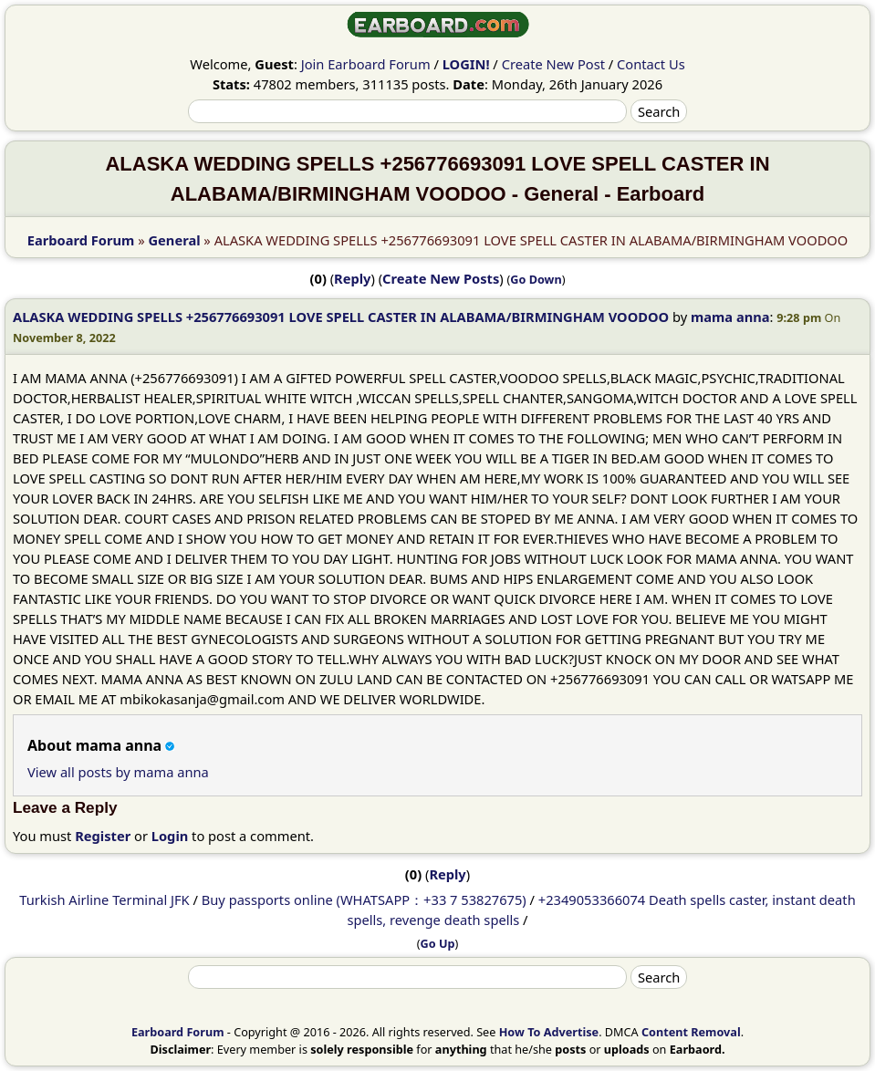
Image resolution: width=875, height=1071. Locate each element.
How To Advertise (549, 1032)
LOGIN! (466, 64)
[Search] (408, 111)
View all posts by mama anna (118, 772)
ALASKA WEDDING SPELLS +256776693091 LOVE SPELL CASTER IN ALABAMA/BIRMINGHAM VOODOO (341, 316)
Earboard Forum (81, 240)
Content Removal (691, 1032)
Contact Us (651, 64)
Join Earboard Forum (366, 64)
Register (102, 836)
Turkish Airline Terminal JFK (104, 899)
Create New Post (553, 64)
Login (170, 836)
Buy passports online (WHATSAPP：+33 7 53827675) (364, 899)
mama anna (730, 316)
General (175, 240)
